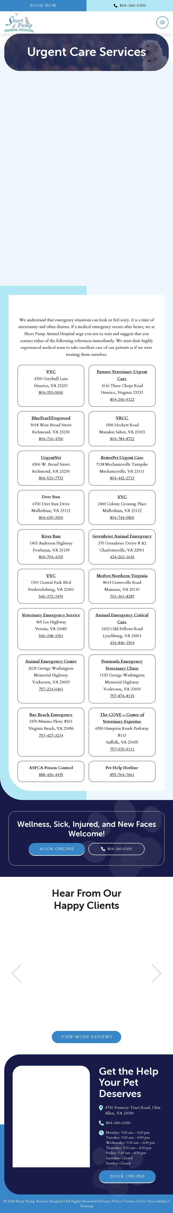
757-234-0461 (51, 689)
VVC (51, 372)
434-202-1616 (122, 557)
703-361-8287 (122, 596)
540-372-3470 (51, 596)
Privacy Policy (110, 1201)
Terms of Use (135, 1201)
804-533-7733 (51, 478)
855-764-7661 (122, 775)
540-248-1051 (51, 636)
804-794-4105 (51, 557)
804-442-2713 (122, 478)
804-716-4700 (51, 439)
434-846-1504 (122, 643)
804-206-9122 (122, 399)
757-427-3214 (51, 735)
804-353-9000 (51, 392)
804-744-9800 (122, 518)
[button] (162, 22)
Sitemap (86, 1206)
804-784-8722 (122, 439)
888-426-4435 (51, 775)
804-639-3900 (51, 518)
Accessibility (158, 1201)
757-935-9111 (122, 749)
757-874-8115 (122, 696)
